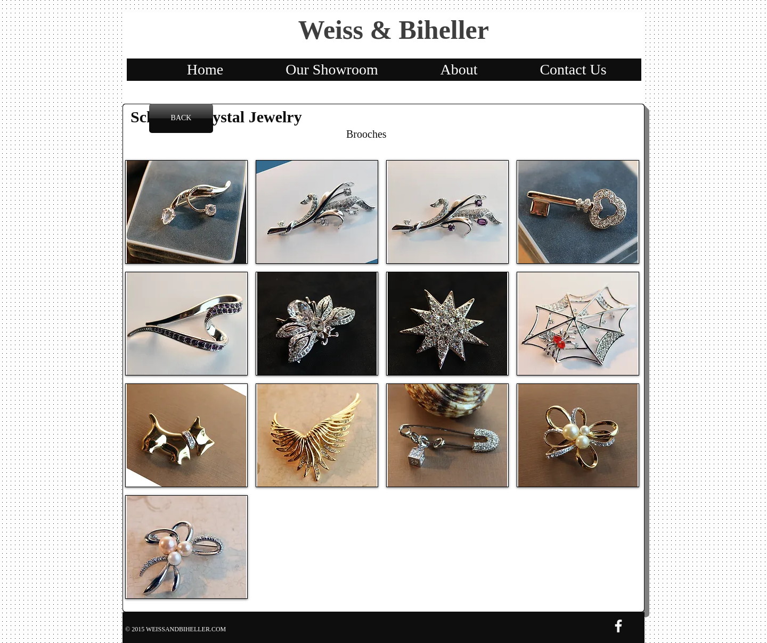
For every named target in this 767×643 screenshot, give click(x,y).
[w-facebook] (618, 625)
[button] (186, 212)
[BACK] (181, 118)
